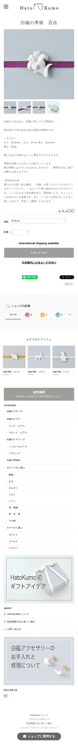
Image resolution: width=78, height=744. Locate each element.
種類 (6, 221)
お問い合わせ (14, 629)
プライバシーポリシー (39, 719)
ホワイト (13, 534)
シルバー (13, 548)
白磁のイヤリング (16, 439)
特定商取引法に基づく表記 (21, 621)
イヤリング (14, 453)
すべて (13, 314)
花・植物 (13, 507)
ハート (12, 501)
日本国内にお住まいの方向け (39, 262)
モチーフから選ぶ (16, 467)
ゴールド (13, 541)
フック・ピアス (17, 426)
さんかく (13, 488)
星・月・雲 (14, 514)
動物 (11, 474)
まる (11, 481)
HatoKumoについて (18, 614)
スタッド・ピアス (18, 432)
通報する (69, 284)
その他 (12, 520)
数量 (6, 232)
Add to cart (39, 252)
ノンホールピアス (18, 446)
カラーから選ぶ (15, 527)
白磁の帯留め (13, 460)
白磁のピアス (13, 419)
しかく (12, 494)
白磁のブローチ (15, 411)
